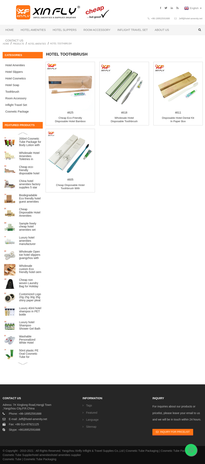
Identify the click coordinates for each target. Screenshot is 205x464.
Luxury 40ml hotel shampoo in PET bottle (30, 311)
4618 (124, 88)
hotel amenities (42, 455)
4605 (70, 155)
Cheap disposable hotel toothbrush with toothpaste (70, 188)
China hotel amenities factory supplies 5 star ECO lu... (29, 184)
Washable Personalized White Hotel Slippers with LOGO (27, 340)
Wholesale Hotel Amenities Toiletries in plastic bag (29, 156)
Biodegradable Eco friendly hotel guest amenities (30, 198)
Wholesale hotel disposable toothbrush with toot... (124, 121)
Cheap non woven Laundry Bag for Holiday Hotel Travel (28, 283)
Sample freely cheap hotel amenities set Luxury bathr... (28, 227)
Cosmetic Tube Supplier (18, 455)
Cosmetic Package (17, 111)
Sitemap (91, 426)
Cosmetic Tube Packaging (142, 450)
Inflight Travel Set (132, 29)
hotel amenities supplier (66, 455)
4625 (70, 88)
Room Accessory (97, 29)
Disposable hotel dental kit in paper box (178, 119)
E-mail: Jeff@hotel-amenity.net (28, 419)
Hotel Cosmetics (15, 78)
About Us (162, 29)
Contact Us (14, 40)
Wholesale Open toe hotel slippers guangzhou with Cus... (29, 255)
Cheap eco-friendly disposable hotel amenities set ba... (29, 170)
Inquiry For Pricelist (175, 431)
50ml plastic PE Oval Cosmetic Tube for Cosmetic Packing (28, 354)
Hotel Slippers (64, 29)
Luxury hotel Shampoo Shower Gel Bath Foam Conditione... (29, 325)
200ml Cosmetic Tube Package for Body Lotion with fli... (30, 142)
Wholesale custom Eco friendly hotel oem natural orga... (30, 269)
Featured (91, 412)
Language (92, 419)
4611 (178, 88)
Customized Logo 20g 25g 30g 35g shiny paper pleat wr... (30, 297)
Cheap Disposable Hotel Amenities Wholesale (29, 212)
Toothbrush (12, 91)
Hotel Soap (12, 85)
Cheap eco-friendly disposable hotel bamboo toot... (70, 121)
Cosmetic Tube (12, 459)
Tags (89, 405)
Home (9, 29)
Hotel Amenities (33, 29)
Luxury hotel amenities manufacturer (27, 241)
